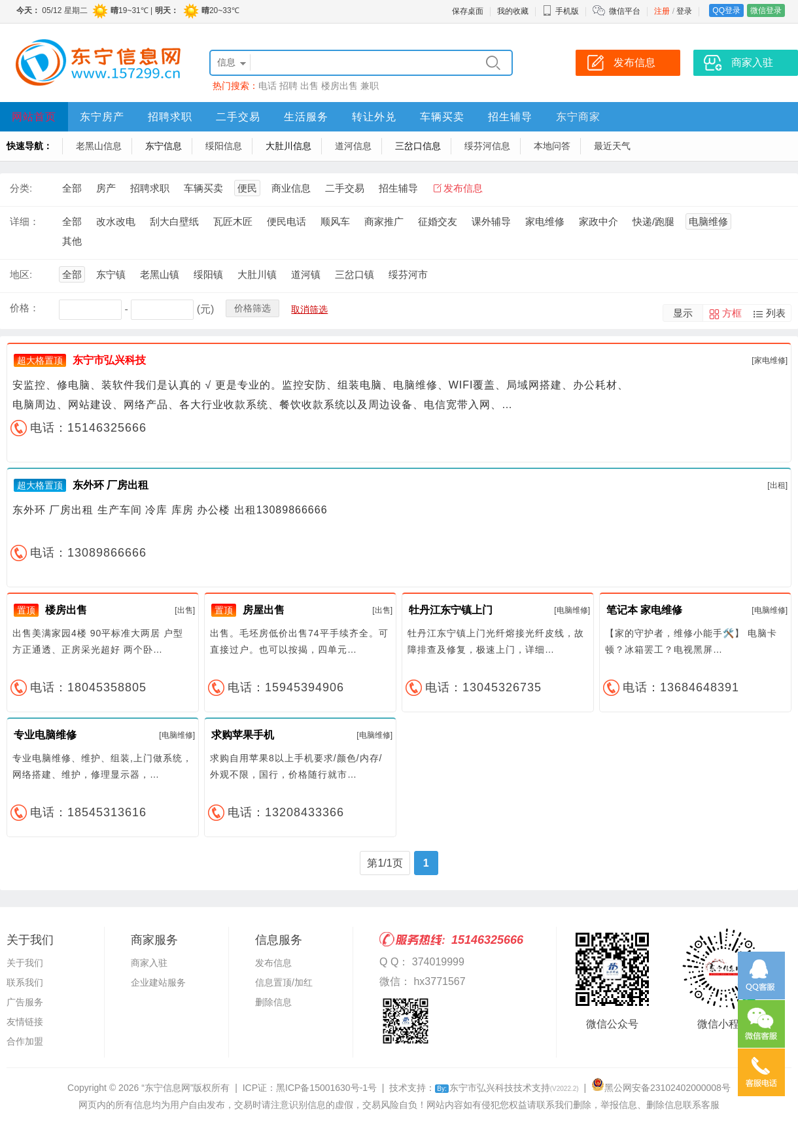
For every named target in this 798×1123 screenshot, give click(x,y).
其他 (72, 241)
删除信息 (273, 1002)
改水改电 (115, 221)
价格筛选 (252, 308)
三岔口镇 (354, 274)
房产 (106, 188)
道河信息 (353, 146)
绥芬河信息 (487, 146)
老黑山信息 (99, 146)
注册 (662, 11)
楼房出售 (339, 85)
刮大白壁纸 (174, 221)
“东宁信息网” (167, 1087)
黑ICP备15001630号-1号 (326, 1087)
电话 (267, 85)
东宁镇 (111, 274)
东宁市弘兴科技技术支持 (506, 1087)
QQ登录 (726, 10)
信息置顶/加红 (284, 982)
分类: (21, 188)
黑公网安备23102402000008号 (661, 1087)
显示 (683, 313)
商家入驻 (149, 963)
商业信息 (291, 188)
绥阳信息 (223, 146)
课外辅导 (491, 221)
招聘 (288, 85)
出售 (309, 85)
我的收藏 (513, 11)
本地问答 (552, 146)
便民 (247, 188)
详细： (24, 221)
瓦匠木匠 (232, 221)
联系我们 (25, 982)
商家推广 (384, 221)
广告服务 (25, 1002)
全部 (72, 188)
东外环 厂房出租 (110, 485)
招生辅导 (510, 116)
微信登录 (766, 10)
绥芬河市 (408, 274)
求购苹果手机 (242, 734)
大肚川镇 (257, 274)
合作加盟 (25, 1041)
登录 (684, 11)
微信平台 (624, 11)
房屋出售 (264, 609)
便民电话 (286, 221)
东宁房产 (102, 116)
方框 (732, 313)
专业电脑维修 (45, 734)
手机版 (560, 11)
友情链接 (25, 1021)
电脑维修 (708, 221)
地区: (21, 274)
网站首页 (34, 116)
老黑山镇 (159, 274)
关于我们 (25, 963)
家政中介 (598, 221)
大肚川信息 (288, 146)
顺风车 (335, 221)
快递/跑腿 (653, 221)
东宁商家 (578, 116)
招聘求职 (170, 116)
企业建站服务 (158, 982)
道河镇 (306, 274)
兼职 (369, 85)
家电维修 (544, 221)
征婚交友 (437, 221)
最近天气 (612, 146)
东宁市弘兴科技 (109, 360)
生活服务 (306, 116)
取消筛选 (309, 309)
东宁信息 (163, 146)
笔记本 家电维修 (644, 609)
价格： (24, 307)
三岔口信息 (418, 146)
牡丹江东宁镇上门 (451, 609)
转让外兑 (374, 116)
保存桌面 (467, 11)
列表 (776, 313)
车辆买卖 (442, 116)
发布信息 (463, 188)
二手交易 (238, 116)
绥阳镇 (208, 274)
